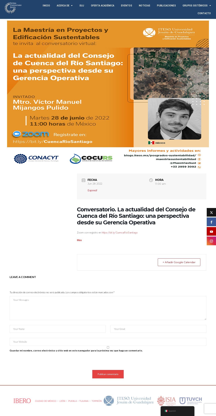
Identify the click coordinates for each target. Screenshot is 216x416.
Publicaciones (166, 5)
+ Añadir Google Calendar (179, 262)
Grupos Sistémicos (197, 5)
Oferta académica (102, 5)
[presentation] (35, 361)
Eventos (126, 5)
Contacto (204, 13)
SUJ (81, 5)
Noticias (144, 5)
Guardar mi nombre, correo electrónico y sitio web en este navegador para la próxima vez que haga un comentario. (76, 350)
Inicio (46, 5)
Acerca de (65, 5)
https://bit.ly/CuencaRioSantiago (120, 232)
